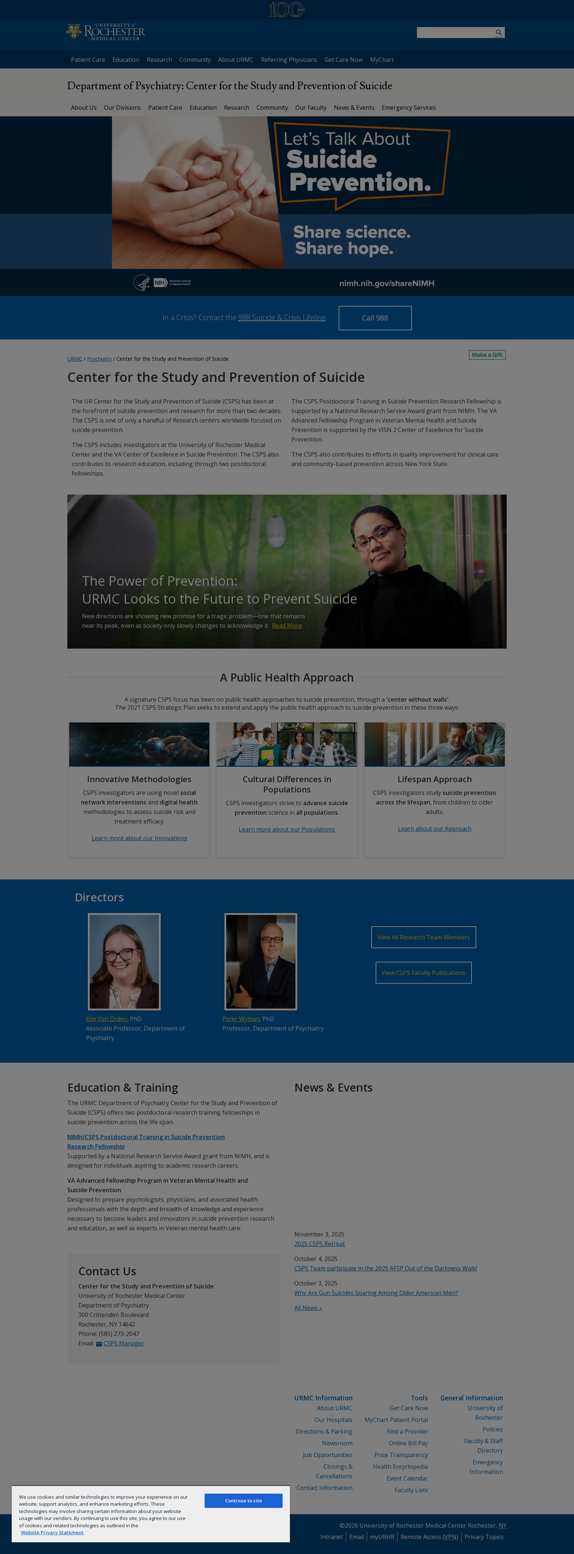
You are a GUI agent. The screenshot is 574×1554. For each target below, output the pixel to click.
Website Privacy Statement (52, 1532)
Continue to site (243, 1500)
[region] (151, 1513)
